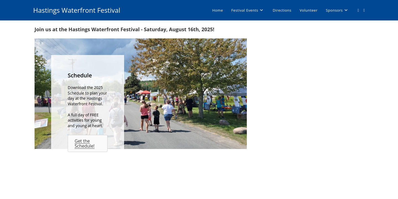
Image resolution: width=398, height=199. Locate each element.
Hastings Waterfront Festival (76, 10)
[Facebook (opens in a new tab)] (358, 10)
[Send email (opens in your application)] (364, 10)
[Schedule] (141, 93)
